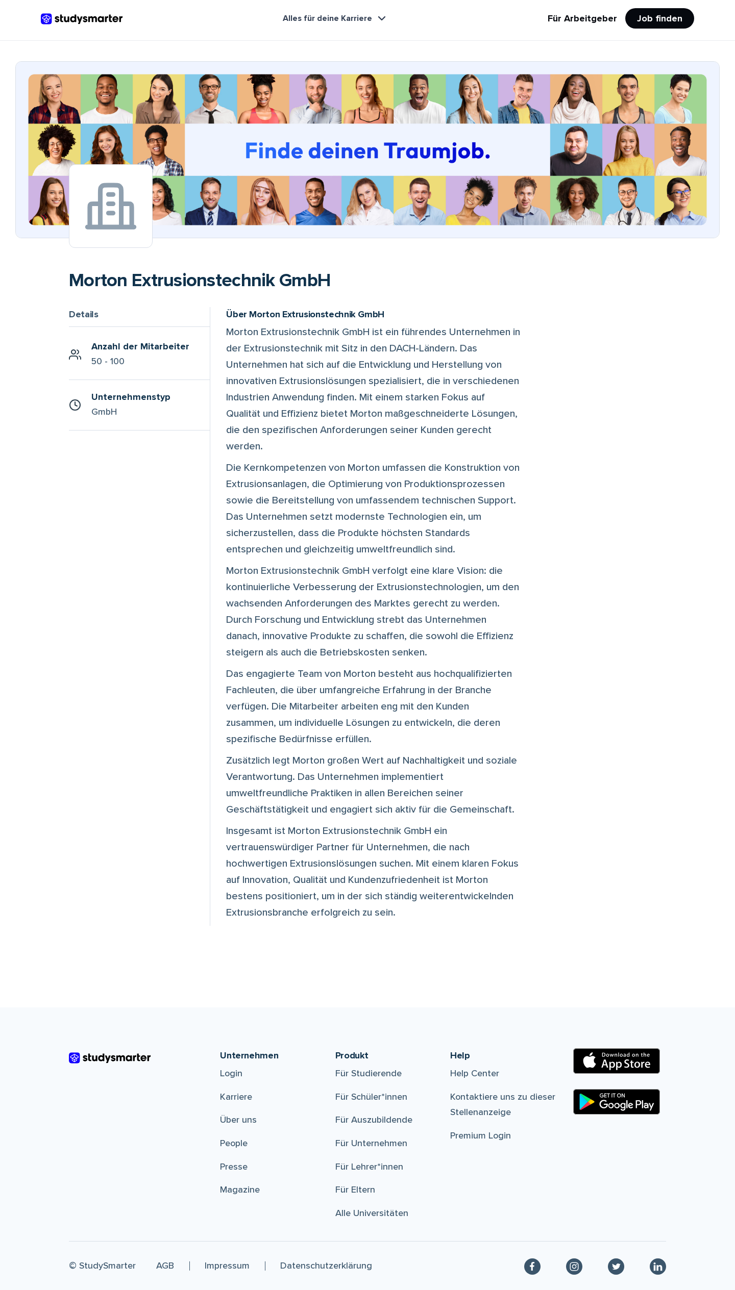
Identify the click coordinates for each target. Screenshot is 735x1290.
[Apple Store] (616, 1061)
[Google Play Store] (616, 1102)
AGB (165, 1265)
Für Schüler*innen (371, 1096)
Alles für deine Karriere (335, 18)
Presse (234, 1166)
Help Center (474, 1073)
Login (231, 1073)
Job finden (659, 18)
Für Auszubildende (373, 1119)
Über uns (238, 1119)
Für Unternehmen (371, 1143)
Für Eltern (355, 1189)
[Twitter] (616, 1266)
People (234, 1143)
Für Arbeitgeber (582, 18)
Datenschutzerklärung (326, 1265)
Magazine (240, 1189)
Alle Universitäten (371, 1213)
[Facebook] (532, 1266)
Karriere (236, 1096)
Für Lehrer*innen (369, 1166)
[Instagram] (574, 1266)
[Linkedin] (658, 1266)
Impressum (227, 1265)
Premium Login (480, 1135)
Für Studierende (368, 1073)
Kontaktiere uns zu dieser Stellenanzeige (502, 1104)
